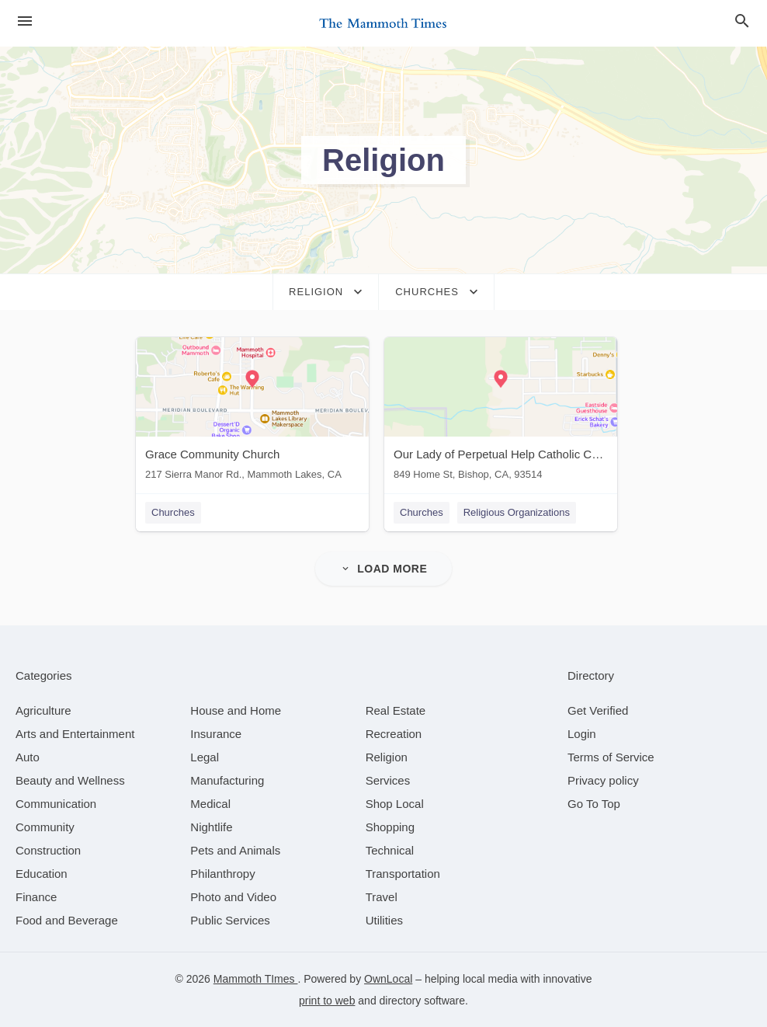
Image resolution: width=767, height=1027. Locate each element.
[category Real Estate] (396, 710)
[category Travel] (381, 896)
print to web (327, 1000)
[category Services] (388, 780)
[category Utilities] (384, 920)
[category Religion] (387, 757)
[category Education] (42, 873)
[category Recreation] (394, 733)
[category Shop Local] (395, 803)
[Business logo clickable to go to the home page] (383, 23)
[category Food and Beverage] (67, 920)
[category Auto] (28, 757)
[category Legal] (204, 757)
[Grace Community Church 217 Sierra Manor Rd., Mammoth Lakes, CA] (252, 412)
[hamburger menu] (25, 21)
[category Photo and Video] (233, 896)
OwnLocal (388, 979)
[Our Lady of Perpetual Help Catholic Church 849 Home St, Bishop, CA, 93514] (501, 412)
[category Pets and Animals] (235, 850)
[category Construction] (48, 850)
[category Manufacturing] (227, 780)
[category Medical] (210, 803)
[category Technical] (390, 850)
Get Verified (597, 710)
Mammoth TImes (255, 979)
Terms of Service (610, 757)
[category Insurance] (215, 733)
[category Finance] (36, 896)
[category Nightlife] (211, 827)
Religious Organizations (516, 512)
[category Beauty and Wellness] (70, 780)
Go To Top (593, 803)
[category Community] (45, 827)
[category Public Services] (230, 920)
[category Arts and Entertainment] (75, 733)
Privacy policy (603, 780)
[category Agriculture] (43, 710)
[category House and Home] (235, 710)
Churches (173, 512)
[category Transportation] (403, 873)
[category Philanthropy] (222, 873)
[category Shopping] (390, 827)
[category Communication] (56, 803)
